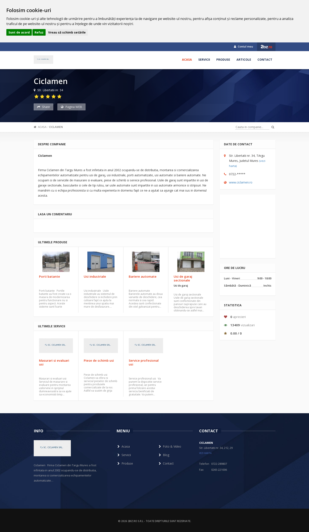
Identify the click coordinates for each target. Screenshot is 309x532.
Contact (264, 59)
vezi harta (205, 453)
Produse (223, 59)
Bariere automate (143, 276)
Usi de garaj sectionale (183, 278)
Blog (163, 455)
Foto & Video (169, 446)
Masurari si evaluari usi (54, 362)
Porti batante (49, 276)
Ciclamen (56, 127)
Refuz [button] (39, 32)
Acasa (187, 59)
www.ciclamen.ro (240, 182)
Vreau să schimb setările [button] (67, 32)
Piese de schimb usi (99, 360)
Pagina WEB (71, 107)
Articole (243, 59)
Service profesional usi (144, 362)
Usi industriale (95, 276)
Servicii (204, 59)
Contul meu (243, 46)
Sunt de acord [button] (19, 32)
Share (43, 107)
